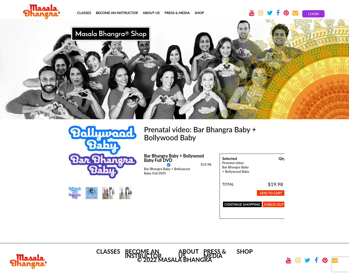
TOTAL (228, 184)
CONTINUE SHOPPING (242, 204)
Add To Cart (271, 193)
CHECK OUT (274, 204)
